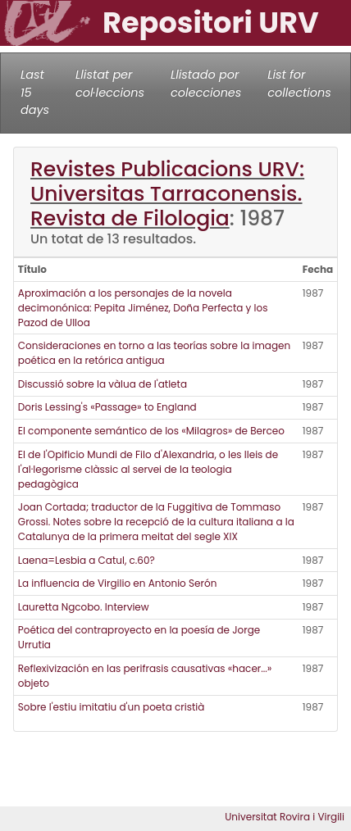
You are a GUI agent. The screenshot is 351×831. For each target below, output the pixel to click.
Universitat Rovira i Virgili (284, 817)
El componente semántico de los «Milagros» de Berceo (151, 431)
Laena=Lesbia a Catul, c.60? (86, 560)
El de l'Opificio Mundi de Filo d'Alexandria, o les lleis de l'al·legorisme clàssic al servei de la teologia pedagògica (148, 469)
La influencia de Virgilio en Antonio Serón (117, 583)
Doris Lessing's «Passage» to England (107, 407)
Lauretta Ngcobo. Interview (83, 607)
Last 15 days (35, 92)
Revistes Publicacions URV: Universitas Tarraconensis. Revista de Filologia (167, 194)
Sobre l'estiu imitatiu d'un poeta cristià (111, 707)
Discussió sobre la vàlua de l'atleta (102, 384)
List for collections (298, 83)
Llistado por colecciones (206, 83)
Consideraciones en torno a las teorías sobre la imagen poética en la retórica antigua (154, 352)
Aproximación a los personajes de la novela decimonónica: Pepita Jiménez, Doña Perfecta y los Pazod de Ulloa (143, 307)
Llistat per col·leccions (109, 83)
